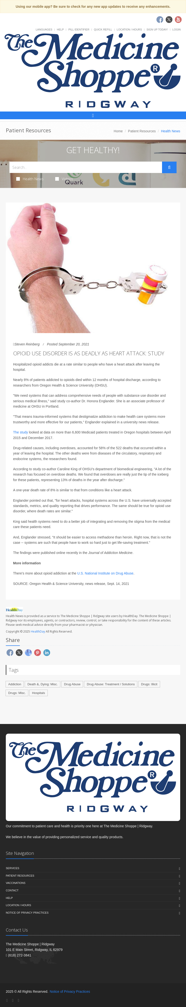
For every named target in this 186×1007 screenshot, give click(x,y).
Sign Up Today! (157, 29)
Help (60, 29)
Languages (44, 29)
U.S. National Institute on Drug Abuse (105, 573)
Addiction (14, 684)
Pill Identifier (78, 29)
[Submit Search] (169, 167)
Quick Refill (103, 29)
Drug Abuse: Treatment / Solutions (111, 684)
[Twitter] (13, 1000)
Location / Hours (129, 29)
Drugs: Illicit (149, 684)
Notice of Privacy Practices (27, 912)
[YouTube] (18, 1000)
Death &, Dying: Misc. (42, 684)
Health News (30, 178)
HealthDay (38, 631)
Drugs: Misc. (17, 693)
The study (21, 432)
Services (12, 868)
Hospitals (38, 693)
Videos (64, 178)
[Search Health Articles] (85, 167)
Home (118, 131)
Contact (12, 890)
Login (176, 29)
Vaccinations (15, 882)
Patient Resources (142, 131)
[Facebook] (7, 1000)
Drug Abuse (72, 684)
